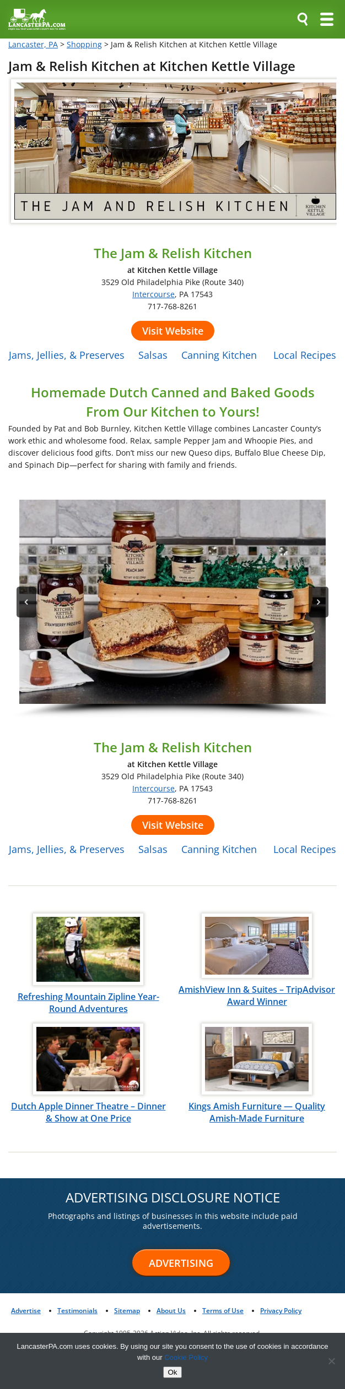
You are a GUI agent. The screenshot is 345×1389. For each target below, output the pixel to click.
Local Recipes (304, 355)
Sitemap (127, 1310)
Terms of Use (223, 1310)
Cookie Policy (186, 1357)
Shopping (84, 44)
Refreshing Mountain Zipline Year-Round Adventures (88, 1003)
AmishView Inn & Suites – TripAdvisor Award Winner (257, 995)
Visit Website (172, 330)
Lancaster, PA (33, 44)
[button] (172, 602)
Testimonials (77, 1310)
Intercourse (153, 294)
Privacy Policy (280, 1310)
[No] (331, 1360)
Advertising (181, 1263)
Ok (172, 1372)
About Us (171, 1310)
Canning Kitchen (219, 355)
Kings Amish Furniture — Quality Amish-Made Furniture (256, 1112)
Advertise (26, 1310)
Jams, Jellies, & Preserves (67, 355)
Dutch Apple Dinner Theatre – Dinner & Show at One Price (88, 1112)
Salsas (153, 355)
